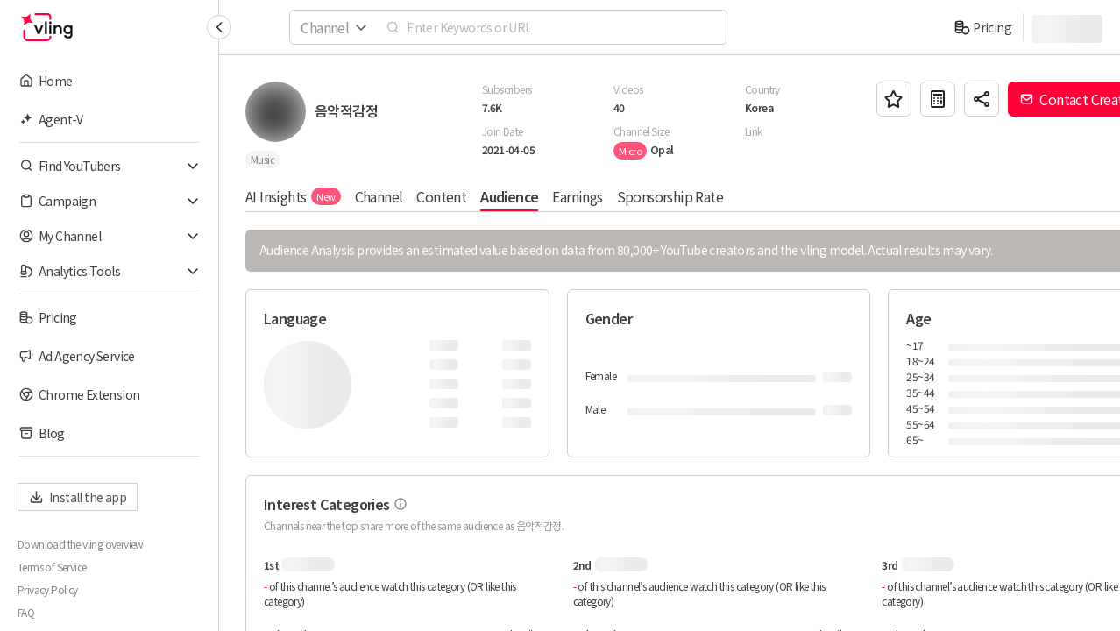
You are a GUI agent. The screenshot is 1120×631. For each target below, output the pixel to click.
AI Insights (293, 196)
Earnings (577, 196)
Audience (509, 196)
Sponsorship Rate (670, 196)
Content (441, 196)
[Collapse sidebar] (219, 27)
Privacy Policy (48, 590)
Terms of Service (52, 567)
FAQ (26, 613)
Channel (379, 196)
